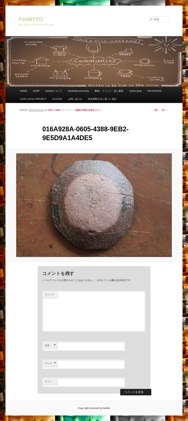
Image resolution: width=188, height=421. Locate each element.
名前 (50, 345)
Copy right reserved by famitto (94, 408)
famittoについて (53, 91)
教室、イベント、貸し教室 (109, 91)
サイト (48, 381)
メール (50, 363)
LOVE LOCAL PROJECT (33, 99)
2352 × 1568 (54, 110)
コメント (49, 294)
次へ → (165, 110)
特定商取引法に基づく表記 (102, 99)
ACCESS (57, 99)
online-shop (135, 91)
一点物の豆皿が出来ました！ (87, 110)
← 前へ (155, 110)
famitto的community (78, 91)
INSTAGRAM (154, 91)
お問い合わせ (75, 99)
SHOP (36, 91)
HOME (23, 91)
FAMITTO (31, 19)
